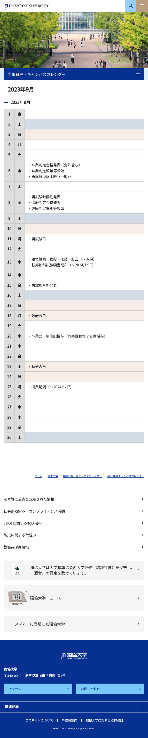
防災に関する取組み (20, 534)
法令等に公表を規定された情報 (29, 499)
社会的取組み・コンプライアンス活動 (34, 511)
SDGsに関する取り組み (23, 523)
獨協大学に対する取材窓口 (104, 720)
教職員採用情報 (16, 547)
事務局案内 (69, 720)
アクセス (15, 688)
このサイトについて (39, 720)
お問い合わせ (90, 688)
